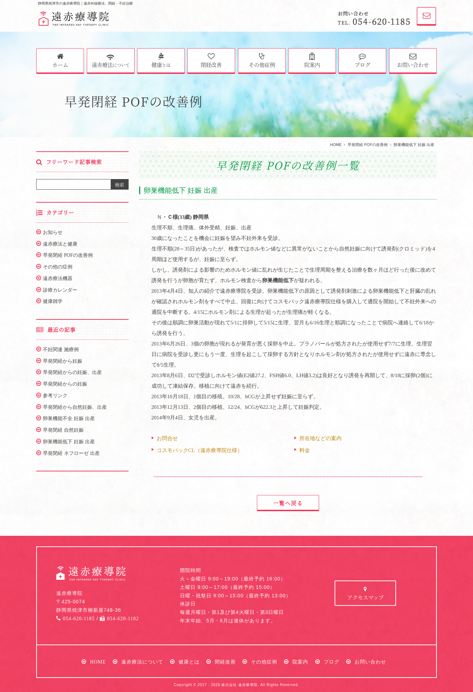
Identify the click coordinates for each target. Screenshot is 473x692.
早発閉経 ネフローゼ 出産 (71, 453)
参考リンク (55, 395)
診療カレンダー (60, 289)
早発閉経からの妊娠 (65, 383)
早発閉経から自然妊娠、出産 (75, 407)
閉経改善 (211, 60)
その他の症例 (57, 266)
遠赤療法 (111, 60)
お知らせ (53, 232)
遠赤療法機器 (57, 278)
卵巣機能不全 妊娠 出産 (69, 418)
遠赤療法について (142, 661)
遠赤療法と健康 (60, 243)
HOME (336, 144)
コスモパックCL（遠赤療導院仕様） (199, 450)
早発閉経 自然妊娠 (63, 429)
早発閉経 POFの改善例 (368, 144)
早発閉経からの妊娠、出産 (72, 372)
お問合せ (167, 438)
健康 (160, 60)
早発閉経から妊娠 (62, 360)
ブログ (362, 60)
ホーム (60, 60)
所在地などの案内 (320, 438)
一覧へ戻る (288, 503)
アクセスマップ (365, 593)
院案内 (312, 60)
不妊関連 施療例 (61, 349)
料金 (304, 450)
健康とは (189, 661)
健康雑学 (53, 301)
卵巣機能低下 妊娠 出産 (69, 441)
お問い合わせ (413, 60)
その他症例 (262, 60)
